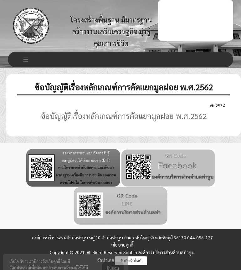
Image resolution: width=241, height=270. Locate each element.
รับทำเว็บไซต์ (130, 260)
